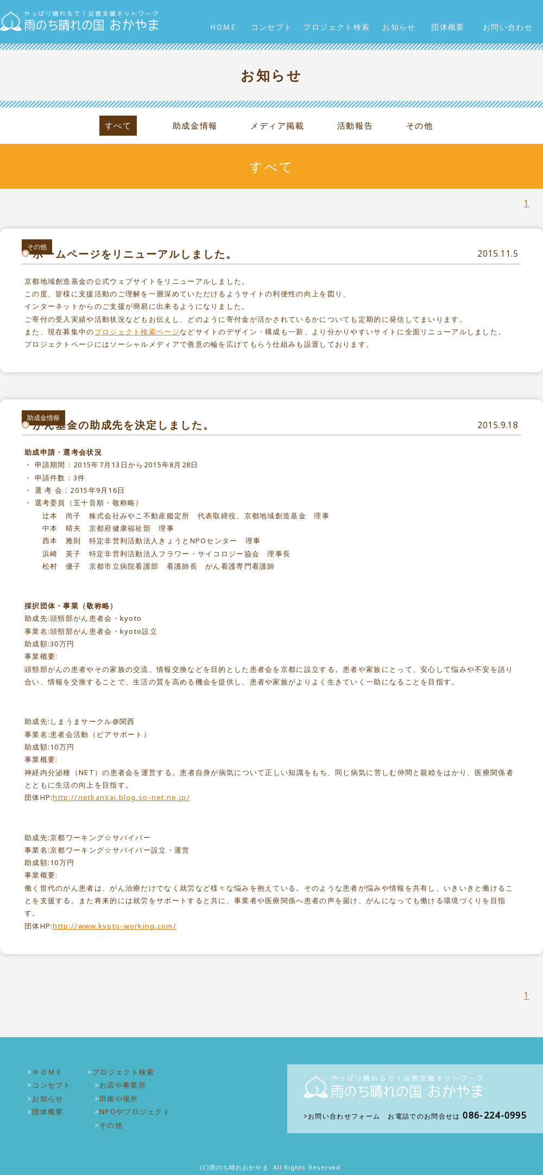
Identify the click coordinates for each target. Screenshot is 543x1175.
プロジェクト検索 (336, 27)
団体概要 (448, 27)
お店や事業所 (122, 1085)
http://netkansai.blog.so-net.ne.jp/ (121, 797)
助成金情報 (195, 125)
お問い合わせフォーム (344, 1116)
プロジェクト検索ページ (137, 331)
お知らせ (399, 27)
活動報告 (355, 125)
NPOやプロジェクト (135, 1111)
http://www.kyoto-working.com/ (114, 926)
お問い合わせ (508, 27)
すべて (118, 125)
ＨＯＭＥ (222, 27)
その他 (419, 125)
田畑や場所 (118, 1098)
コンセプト (272, 27)
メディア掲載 (277, 125)
